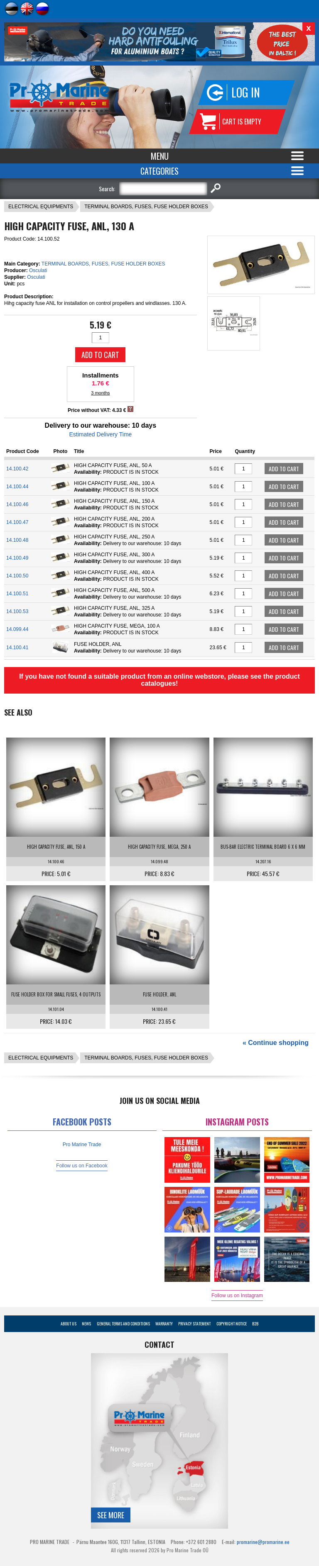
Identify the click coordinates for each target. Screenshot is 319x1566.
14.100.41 (17, 647)
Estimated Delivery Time (100, 434)
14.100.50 (17, 576)
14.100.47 (17, 522)
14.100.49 (17, 558)
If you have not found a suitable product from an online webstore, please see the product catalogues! (159, 680)
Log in (245, 92)
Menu (160, 156)
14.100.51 (17, 594)
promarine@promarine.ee (263, 1541)
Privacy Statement (194, 1323)
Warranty (164, 1323)
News (86, 1323)
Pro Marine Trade (82, 1144)
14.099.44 (17, 629)
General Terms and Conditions (123, 1323)
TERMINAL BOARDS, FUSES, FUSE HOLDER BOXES (146, 206)
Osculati (38, 270)
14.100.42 (17, 469)
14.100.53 (17, 611)
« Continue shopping (276, 1042)
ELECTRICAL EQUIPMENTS (40, 206)
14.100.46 (17, 504)
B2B (255, 1323)
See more (110, 1515)
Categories (159, 171)
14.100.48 (17, 540)
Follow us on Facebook (81, 1166)
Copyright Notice (231, 1323)
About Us (68, 1323)
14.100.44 (17, 487)
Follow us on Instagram (237, 1295)
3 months (100, 392)
